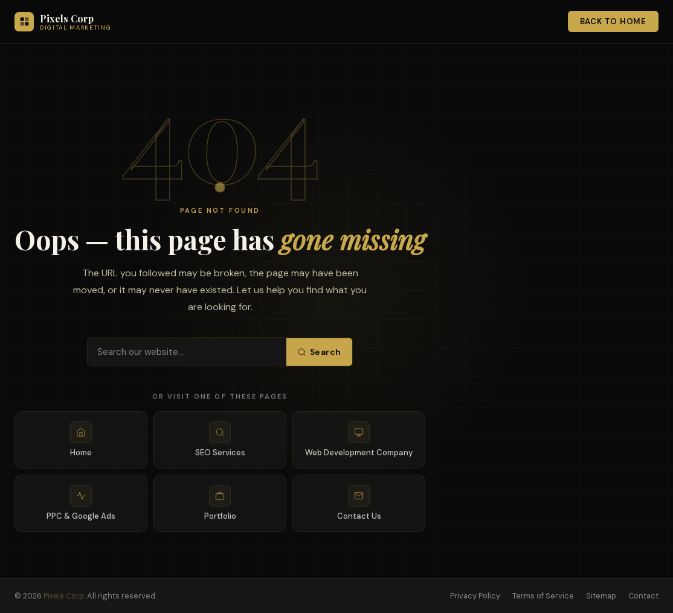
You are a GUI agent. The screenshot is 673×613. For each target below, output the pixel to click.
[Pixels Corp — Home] (62, 21)
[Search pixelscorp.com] (187, 354)
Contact (643, 596)
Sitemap (601, 596)
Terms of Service (543, 596)
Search (319, 354)
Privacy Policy (475, 596)
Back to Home (613, 21)
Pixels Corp (63, 596)
